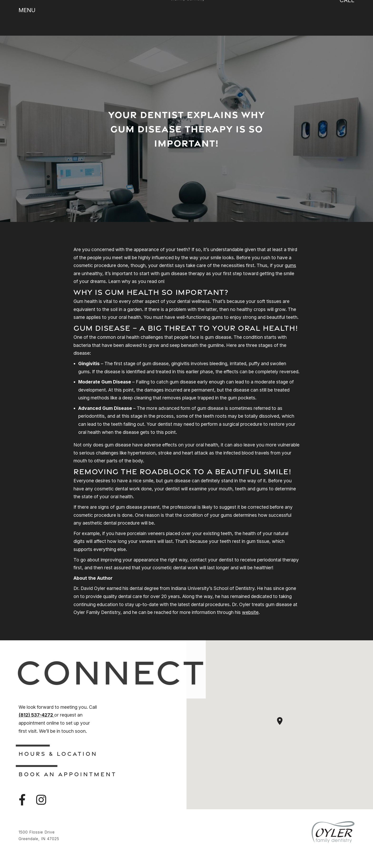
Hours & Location (58, 753)
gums (290, 265)
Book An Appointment (68, 774)
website (250, 612)
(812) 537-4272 (36, 715)
